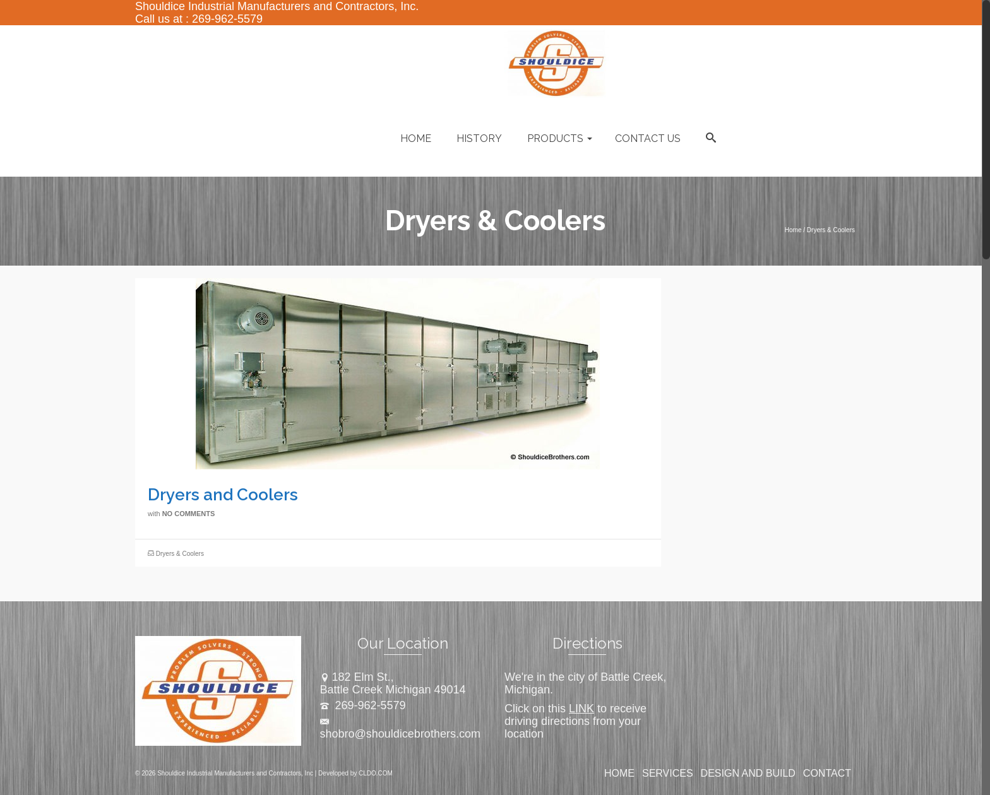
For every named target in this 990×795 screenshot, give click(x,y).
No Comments (188, 513)
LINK (581, 708)
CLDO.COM (376, 773)
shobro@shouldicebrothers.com (400, 728)
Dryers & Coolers (180, 553)
